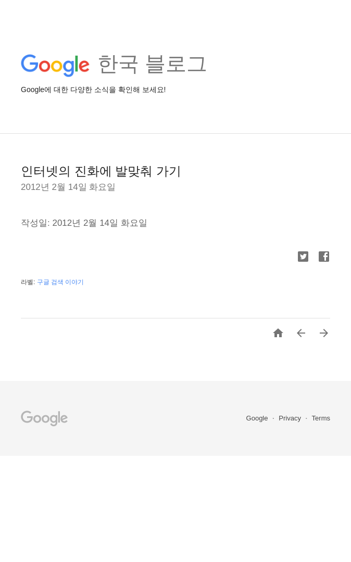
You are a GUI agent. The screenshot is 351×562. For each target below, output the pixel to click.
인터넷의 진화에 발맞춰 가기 (101, 171)
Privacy (291, 418)
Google (258, 418)
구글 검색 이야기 (60, 282)
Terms (321, 418)
